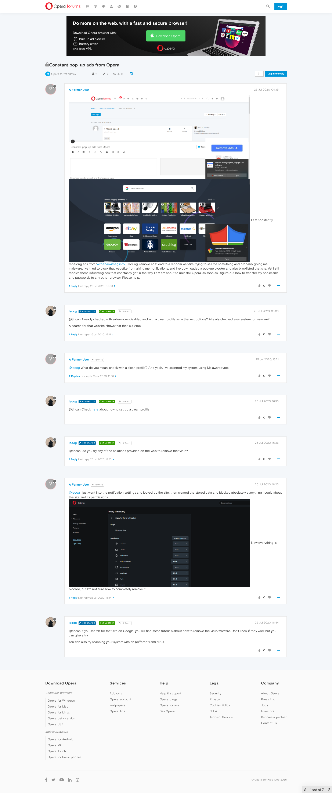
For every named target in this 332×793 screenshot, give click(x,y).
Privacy (215, 699)
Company (270, 683)
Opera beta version (61, 718)
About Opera (270, 693)
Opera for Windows (63, 74)
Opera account (120, 699)
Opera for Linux (59, 712)
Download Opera (168, 36)
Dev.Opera (167, 711)
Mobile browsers (56, 732)
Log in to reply (276, 73)
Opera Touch (57, 751)
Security (215, 693)
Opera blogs (168, 699)
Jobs (264, 705)
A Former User (79, 89)
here (95, 409)
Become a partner (274, 717)
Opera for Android (60, 739)
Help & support (170, 693)
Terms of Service (221, 717)
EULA (213, 711)
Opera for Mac (58, 706)
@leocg (97, 360)
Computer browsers (58, 693)
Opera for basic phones (65, 757)
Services (118, 683)
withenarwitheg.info (111, 264)
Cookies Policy (220, 705)
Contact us (269, 723)
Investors (267, 711)
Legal (215, 683)
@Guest (124, 311)
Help (164, 683)
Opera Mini (55, 745)
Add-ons (116, 693)
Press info (268, 699)
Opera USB (56, 724)
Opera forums (169, 705)
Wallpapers (117, 705)
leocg (73, 311)
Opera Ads (117, 711)
